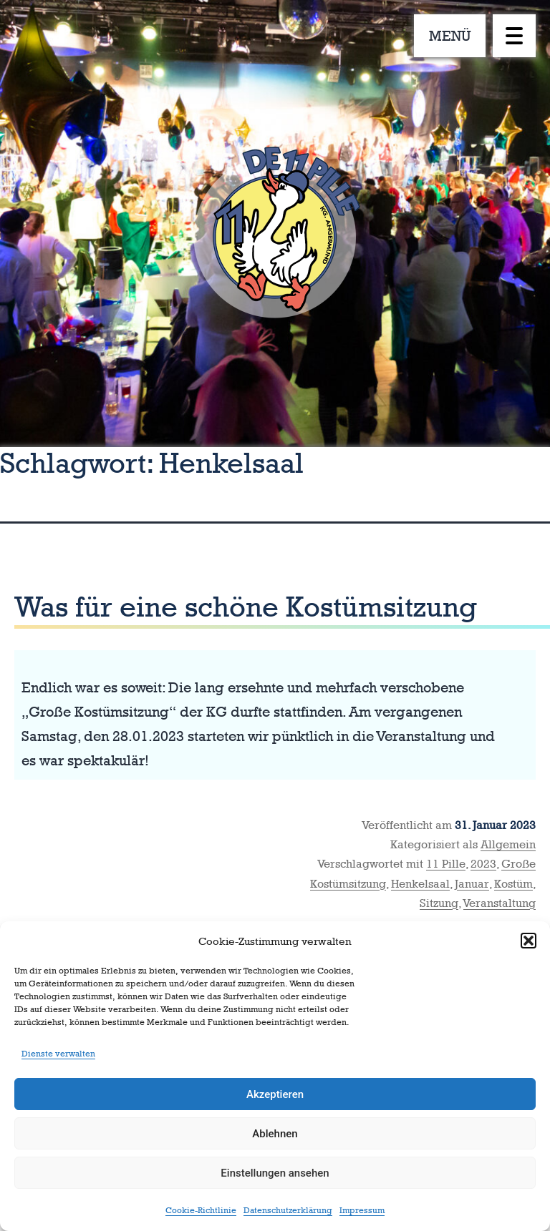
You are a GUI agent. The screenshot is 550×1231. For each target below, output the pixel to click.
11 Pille (445, 863)
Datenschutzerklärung (287, 1210)
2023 (483, 863)
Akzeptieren (275, 1094)
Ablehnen (274, 1133)
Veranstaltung (499, 903)
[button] (528, 940)
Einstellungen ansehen (275, 1173)
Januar (472, 884)
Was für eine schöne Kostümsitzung (245, 606)
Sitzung (439, 903)
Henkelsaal (420, 884)
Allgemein (508, 844)
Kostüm (513, 884)
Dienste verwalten (58, 1054)
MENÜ (450, 36)
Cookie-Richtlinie (200, 1210)
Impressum (362, 1210)
